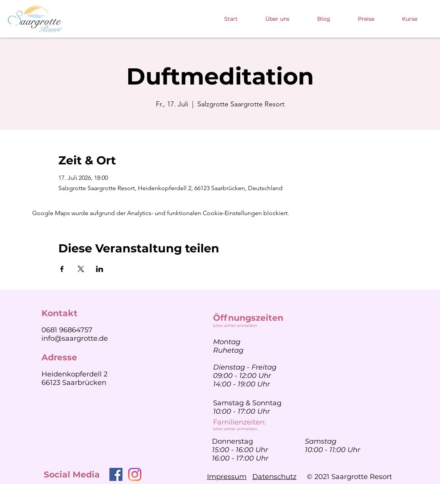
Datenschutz (274, 476)
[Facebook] (115, 474)
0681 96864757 (67, 330)
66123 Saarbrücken (73, 382)
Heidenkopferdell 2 (74, 374)
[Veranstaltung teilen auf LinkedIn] (99, 269)
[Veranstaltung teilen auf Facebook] (62, 269)
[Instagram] (134, 474)
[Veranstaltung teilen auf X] (80, 269)
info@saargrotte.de (74, 338)
